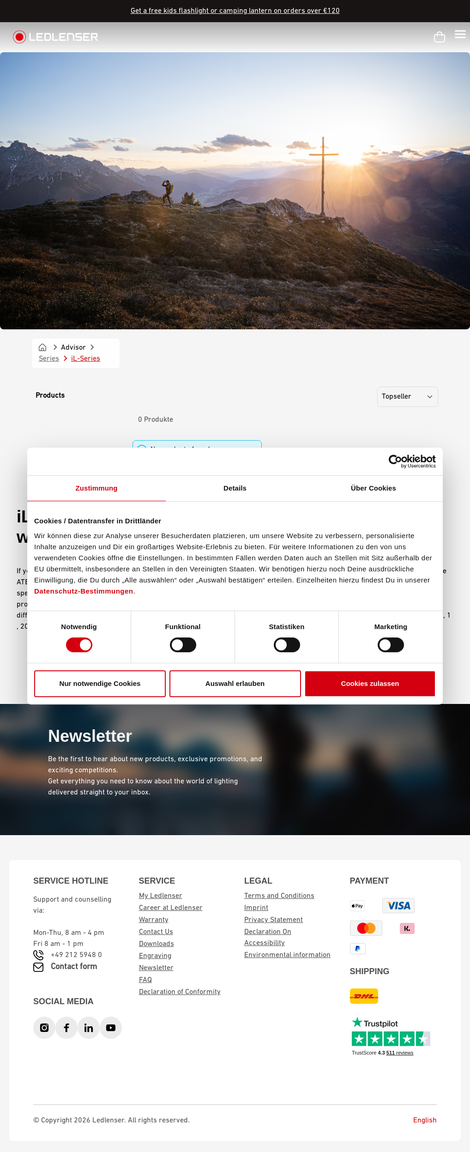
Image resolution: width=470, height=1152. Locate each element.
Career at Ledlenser (171, 908)
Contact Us (156, 932)
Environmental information (287, 955)
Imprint (256, 908)
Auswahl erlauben (235, 683)
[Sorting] (408, 397)
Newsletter (156, 968)
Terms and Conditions (279, 896)
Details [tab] (235, 488)
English (418, 1121)
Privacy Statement (273, 920)
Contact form (74, 967)
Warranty (154, 920)
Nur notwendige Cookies (100, 683)
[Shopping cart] (439, 36)
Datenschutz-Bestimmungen (83, 591)
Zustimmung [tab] (97, 488)
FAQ (145, 980)
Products (50, 396)
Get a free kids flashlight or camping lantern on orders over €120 (235, 11)
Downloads (156, 944)
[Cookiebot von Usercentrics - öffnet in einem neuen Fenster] (395, 461)
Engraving (155, 956)
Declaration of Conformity (180, 992)
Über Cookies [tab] (373, 488)
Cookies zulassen (370, 683)
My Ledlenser (160, 896)
